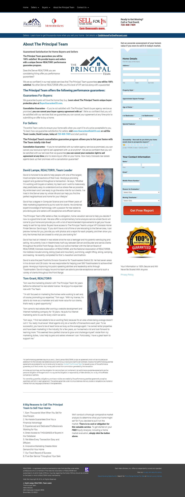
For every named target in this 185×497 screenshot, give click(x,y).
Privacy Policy (127, 274)
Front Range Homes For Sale (135, 476)
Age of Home (128, 107)
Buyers (45, 8)
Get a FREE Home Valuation (90, 406)
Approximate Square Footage (134, 99)
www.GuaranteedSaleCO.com (86, 131)
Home (25, 8)
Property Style (128, 90)
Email (125, 172)
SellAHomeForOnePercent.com (112, 35)
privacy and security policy (152, 472)
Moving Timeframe (130, 197)
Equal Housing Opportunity (107, 476)
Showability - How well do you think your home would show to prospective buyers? (140, 141)
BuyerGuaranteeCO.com (51, 103)
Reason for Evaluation (131, 189)
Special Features (129, 124)
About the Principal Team (63, 8)
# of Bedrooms (129, 116)
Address (126, 65)
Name (125, 161)
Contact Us (82, 8)
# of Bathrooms (148, 116)
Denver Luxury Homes (154, 476)
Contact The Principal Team (72, 364)
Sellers (34, 8)
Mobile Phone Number (131, 181)
